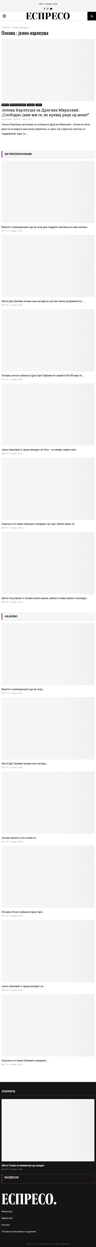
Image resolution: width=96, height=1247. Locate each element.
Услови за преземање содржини (19, 1231)
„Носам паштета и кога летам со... (20, 837)
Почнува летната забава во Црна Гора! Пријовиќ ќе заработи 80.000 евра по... (43, 375)
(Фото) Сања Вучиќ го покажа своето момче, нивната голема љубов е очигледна (44, 598)
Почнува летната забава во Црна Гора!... (23, 911)
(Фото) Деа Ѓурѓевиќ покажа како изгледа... (25, 763)
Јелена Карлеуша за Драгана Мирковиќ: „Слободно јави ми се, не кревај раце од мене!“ (45, 112)
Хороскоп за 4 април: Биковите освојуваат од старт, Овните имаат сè (38, 523)
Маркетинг (7, 1218)
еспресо (8, 119)
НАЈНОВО (11, 616)
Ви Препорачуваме (17, 105)
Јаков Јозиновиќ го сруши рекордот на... (23, 986)
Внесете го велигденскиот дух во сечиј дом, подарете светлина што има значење (44, 227)
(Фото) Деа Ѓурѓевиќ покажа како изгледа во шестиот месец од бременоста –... (44, 301)
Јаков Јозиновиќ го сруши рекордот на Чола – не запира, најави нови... (40, 449)
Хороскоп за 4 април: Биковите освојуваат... (25, 1060)
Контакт (6, 1225)
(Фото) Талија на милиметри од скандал (23, 1165)
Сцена (38, 105)
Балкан (5, 105)
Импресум (7, 1211)
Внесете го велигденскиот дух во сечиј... (23, 689)
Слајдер (31, 105)
